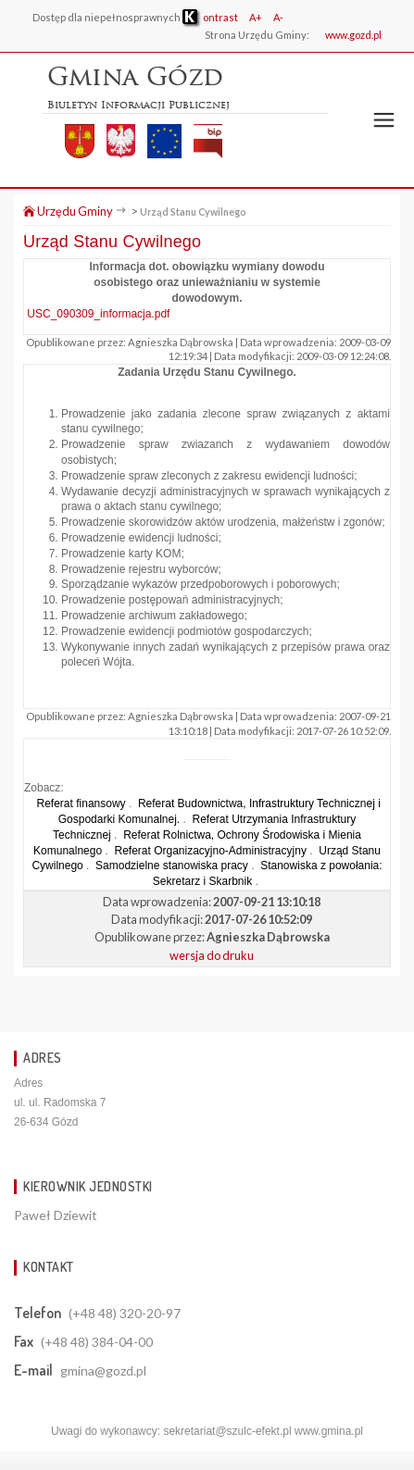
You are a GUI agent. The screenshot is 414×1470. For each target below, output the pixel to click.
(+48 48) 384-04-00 (97, 1342)
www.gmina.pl (329, 1431)
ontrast (210, 17)
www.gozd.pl (353, 35)
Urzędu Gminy (68, 211)
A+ (255, 17)
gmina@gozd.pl (103, 1370)
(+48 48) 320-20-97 (125, 1313)
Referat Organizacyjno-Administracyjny (210, 850)
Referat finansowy (81, 803)
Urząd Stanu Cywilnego (193, 212)
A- (278, 17)
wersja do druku (211, 955)
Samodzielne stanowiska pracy (171, 865)
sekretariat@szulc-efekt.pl (227, 1431)
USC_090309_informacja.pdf (98, 313)
